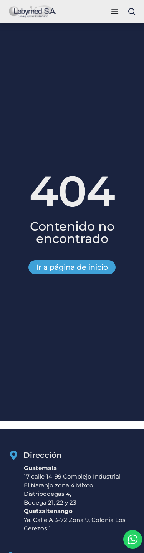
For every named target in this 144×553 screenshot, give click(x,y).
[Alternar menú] (115, 11)
